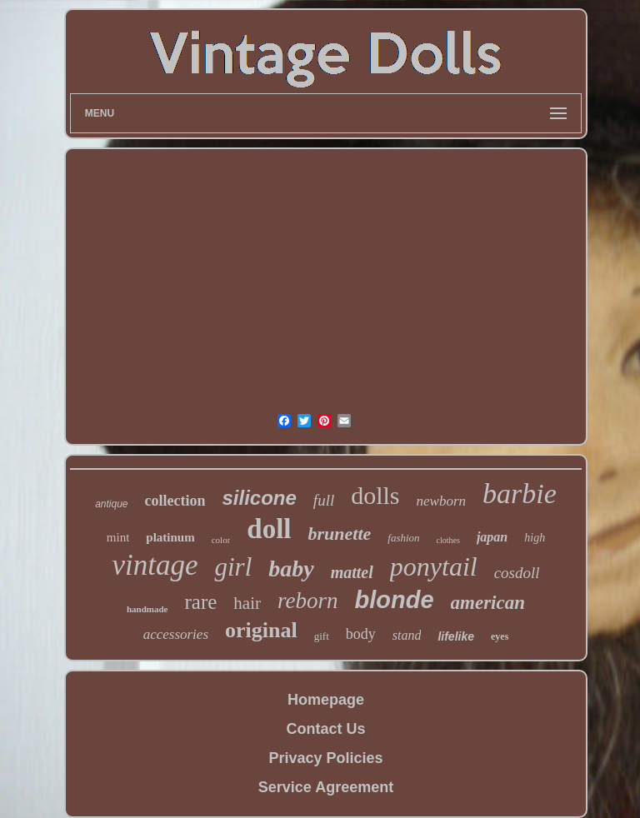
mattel (352, 572)
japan (492, 537)
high (534, 537)
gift (321, 636)
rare (201, 602)
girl (233, 566)
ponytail (434, 566)
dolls (375, 495)
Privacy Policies (325, 758)
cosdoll (517, 572)
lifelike (456, 636)
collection (175, 500)
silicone (259, 497)
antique (111, 504)
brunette (340, 533)
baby (290, 568)
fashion (403, 537)
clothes (448, 540)
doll (269, 529)
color (221, 540)
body (361, 634)
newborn (442, 501)
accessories (175, 634)
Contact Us (325, 729)
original (261, 630)
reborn (308, 600)
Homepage (326, 699)
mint (118, 537)
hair (247, 603)
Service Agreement (325, 787)
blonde (394, 599)
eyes (499, 636)
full (323, 500)
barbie (519, 493)
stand (407, 635)
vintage (155, 565)
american (488, 602)
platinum (170, 537)
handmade (147, 609)
